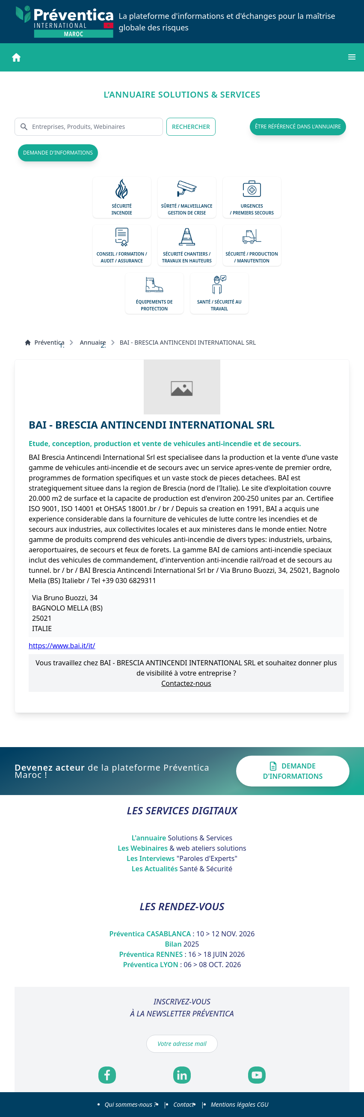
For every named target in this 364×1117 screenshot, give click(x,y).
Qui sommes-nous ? (131, 1104)
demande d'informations (58, 152)
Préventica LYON (182, 964)
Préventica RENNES (182, 954)
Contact (183, 1104)
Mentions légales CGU (240, 1104)
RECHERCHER (191, 126)
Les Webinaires (182, 848)
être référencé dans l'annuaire (298, 126)
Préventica (44, 342)
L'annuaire (182, 838)
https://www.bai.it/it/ (62, 645)
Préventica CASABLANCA (182, 933)
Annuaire (93, 342)
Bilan (182, 944)
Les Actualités (182, 868)
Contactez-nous (186, 683)
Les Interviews (182, 858)
